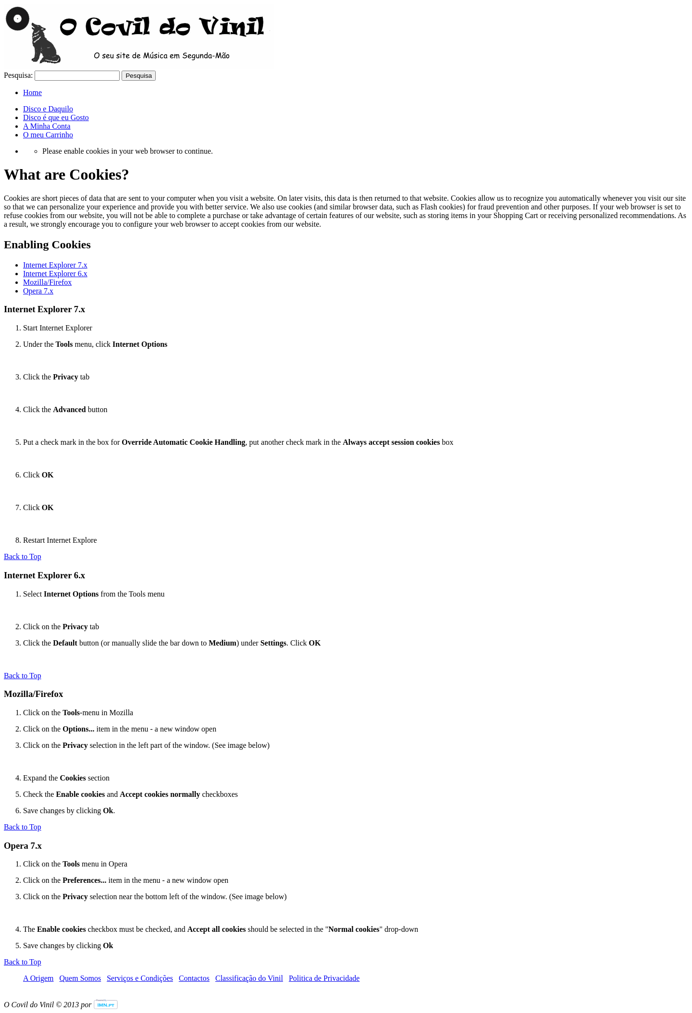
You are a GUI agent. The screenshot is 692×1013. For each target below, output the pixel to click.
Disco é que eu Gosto (56, 117)
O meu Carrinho (48, 135)
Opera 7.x (38, 291)
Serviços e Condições (140, 978)
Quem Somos (80, 978)
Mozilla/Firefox (47, 282)
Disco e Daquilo (48, 109)
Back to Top (22, 556)
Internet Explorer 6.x (55, 273)
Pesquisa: (18, 75)
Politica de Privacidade (324, 978)
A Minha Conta (47, 126)
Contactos (194, 978)
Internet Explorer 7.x (55, 265)
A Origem (38, 978)
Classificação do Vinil (249, 978)
